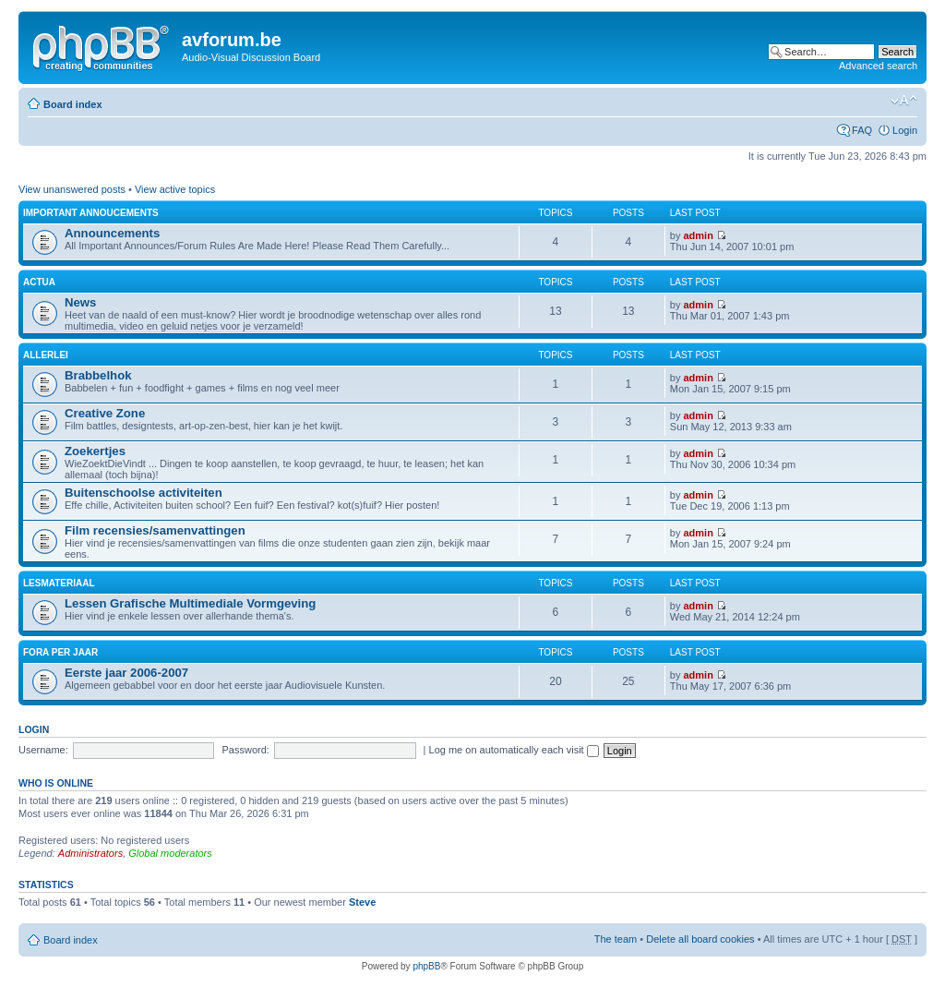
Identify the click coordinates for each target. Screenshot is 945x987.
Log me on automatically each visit (514, 749)
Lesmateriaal (59, 583)
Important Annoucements (91, 213)
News (80, 302)
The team (615, 939)
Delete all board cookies (700, 939)
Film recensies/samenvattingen (155, 530)
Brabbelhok (98, 375)
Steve (362, 902)
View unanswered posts (72, 189)
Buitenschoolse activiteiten (143, 493)
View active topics (175, 189)
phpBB (426, 966)
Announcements (112, 233)
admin (698, 235)
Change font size (904, 100)
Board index (72, 104)
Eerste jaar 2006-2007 (126, 673)
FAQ (862, 130)
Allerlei (45, 355)
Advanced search (878, 65)
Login (904, 130)
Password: (245, 749)
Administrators (90, 853)
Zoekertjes (95, 451)
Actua (39, 282)
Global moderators (170, 853)
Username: (43, 749)
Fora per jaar (60, 652)
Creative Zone (105, 413)
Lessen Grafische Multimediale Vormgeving (190, 603)
